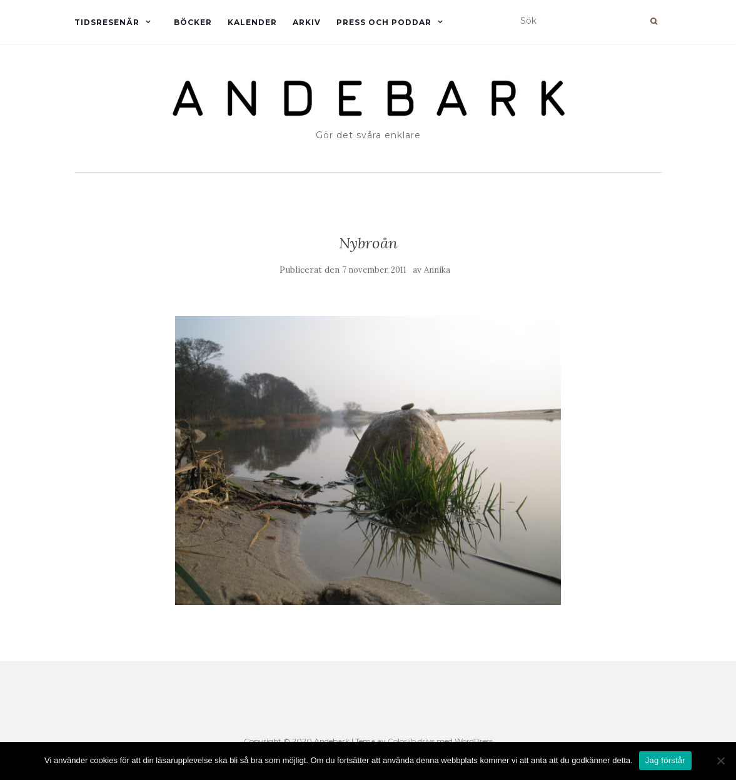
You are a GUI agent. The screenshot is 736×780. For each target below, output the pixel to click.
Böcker (193, 22)
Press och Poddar (383, 22)
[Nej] (720, 760)
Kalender (252, 22)
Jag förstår (665, 760)
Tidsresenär (106, 22)
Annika (437, 270)
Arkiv (307, 22)
